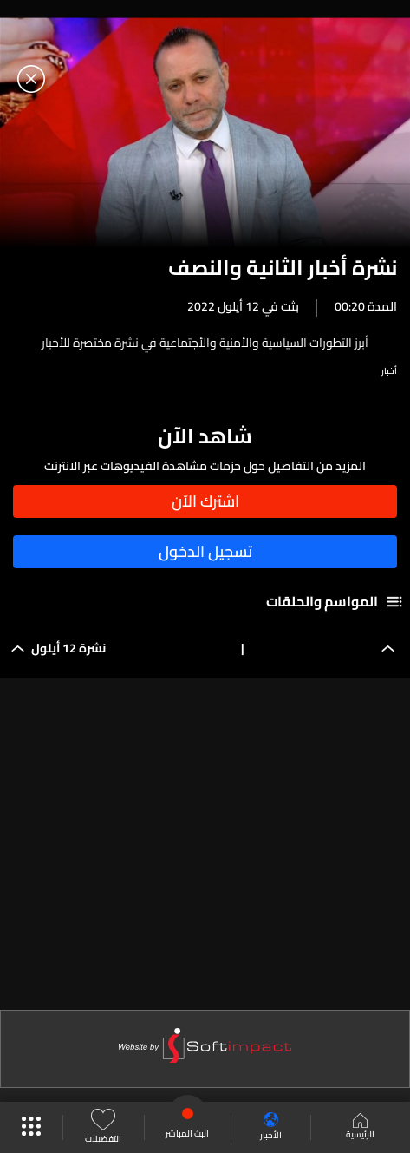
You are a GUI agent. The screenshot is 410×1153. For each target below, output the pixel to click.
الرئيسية (360, 1128)
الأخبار (271, 1127)
